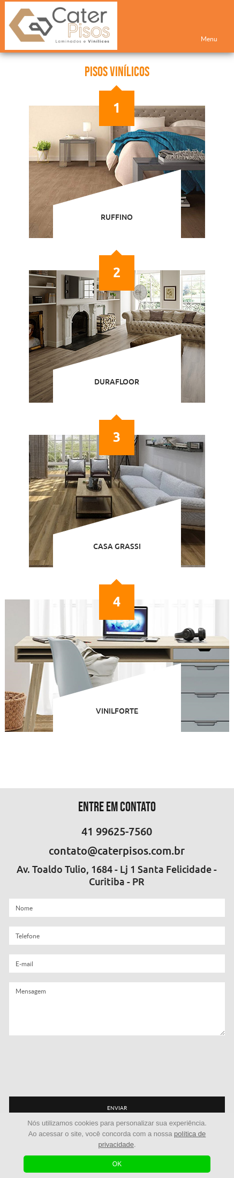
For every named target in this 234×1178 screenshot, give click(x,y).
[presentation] (116, 1066)
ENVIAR (117, 1108)
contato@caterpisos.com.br (117, 851)
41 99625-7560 (116, 832)
